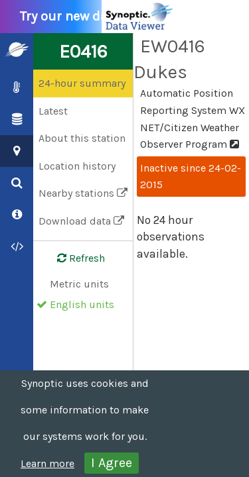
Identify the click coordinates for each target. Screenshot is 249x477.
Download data (81, 221)
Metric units (79, 284)
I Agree (111, 462)
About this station (82, 138)
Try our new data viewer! (101, 16)
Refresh (73, 258)
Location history (77, 166)
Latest (53, 111)
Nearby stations (83, 193)
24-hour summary (82, 83)
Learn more (47, 463)
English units (82, 304)
